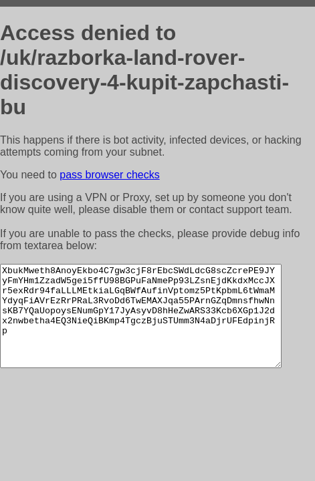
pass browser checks (109, 174)
